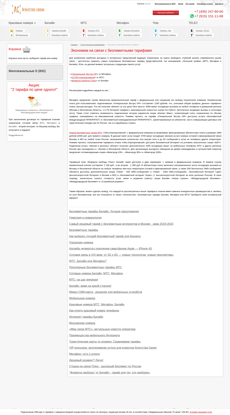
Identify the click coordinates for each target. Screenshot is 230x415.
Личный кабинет (166, 13)
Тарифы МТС (94, 30)
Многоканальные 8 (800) (165, 4)
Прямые (19, 30)
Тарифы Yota (165, 30)
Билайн (50, 23)
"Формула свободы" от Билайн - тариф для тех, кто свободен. (109, 372)
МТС (84, 23)
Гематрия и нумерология (85, 217)
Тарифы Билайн (59, 30)
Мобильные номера (82, 298)
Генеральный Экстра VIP (84, 74)
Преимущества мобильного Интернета (94, 335)
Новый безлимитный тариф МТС (85, 132)
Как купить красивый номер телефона (94, 310)
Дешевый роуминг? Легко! (86, 360)
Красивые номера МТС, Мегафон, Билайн (96, 304)
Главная (74, 45)
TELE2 (193, 23)
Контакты (219, 4)
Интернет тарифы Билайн (86, 316)
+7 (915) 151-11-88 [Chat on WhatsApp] (208, 16)
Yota (155, 23)
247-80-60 (208, 11)
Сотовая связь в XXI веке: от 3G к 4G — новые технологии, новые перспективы (121, 254)
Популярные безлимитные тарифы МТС (95, 267)
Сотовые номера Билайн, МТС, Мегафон (96, 273)
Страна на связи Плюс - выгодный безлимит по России (105, 366)
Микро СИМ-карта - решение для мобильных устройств (105, 292)
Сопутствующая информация (92, 45)
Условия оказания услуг (201, 412)
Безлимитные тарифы (83, 230)
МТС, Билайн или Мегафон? (88, 261)
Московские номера (82, 323)
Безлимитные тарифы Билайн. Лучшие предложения (104, 211)
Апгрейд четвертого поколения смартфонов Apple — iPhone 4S (110, 248)
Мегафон (123, 23)
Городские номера (81, 242)
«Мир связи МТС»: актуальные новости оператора (102, 329)
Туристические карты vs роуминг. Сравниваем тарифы (105, 341)
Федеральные (21, 35)
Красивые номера (22, 23)
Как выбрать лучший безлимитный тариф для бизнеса (105, 236)
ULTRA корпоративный (83, 77)
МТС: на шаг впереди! (83, 279)
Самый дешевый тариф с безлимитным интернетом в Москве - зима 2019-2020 (121, 224)
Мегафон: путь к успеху (84, 354)
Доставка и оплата (205, 4)
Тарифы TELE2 (202, 30)
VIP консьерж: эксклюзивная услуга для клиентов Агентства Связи (113, 347)
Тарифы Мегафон (131, 30)
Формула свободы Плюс (84, 80)
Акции (180, 4)
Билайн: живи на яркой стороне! (90, 286)
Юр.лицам (190, 4)
